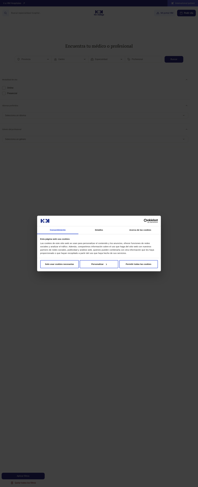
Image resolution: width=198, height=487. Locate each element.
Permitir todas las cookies (138, 264)
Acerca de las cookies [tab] (140, 230)
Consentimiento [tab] (58, 230)
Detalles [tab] (99, 230)
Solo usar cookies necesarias (59, 264)
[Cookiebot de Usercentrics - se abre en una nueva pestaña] (146, 221)
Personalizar (99, 264)
